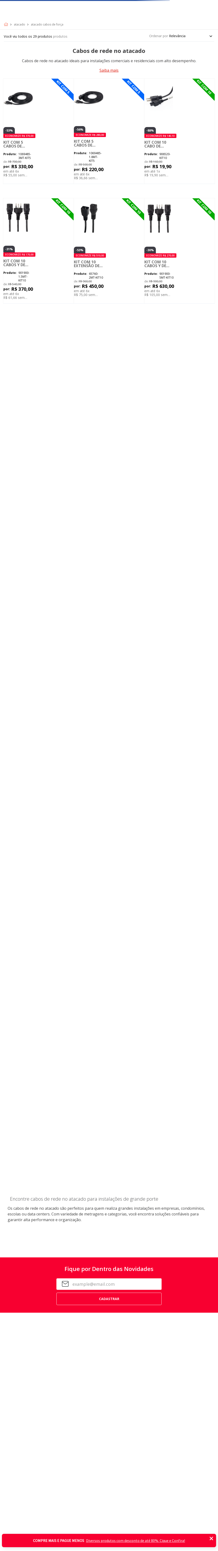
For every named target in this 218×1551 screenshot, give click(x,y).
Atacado (19, 24)
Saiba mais (109, 70)
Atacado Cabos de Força (47, 24)
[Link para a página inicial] (7, 24)
